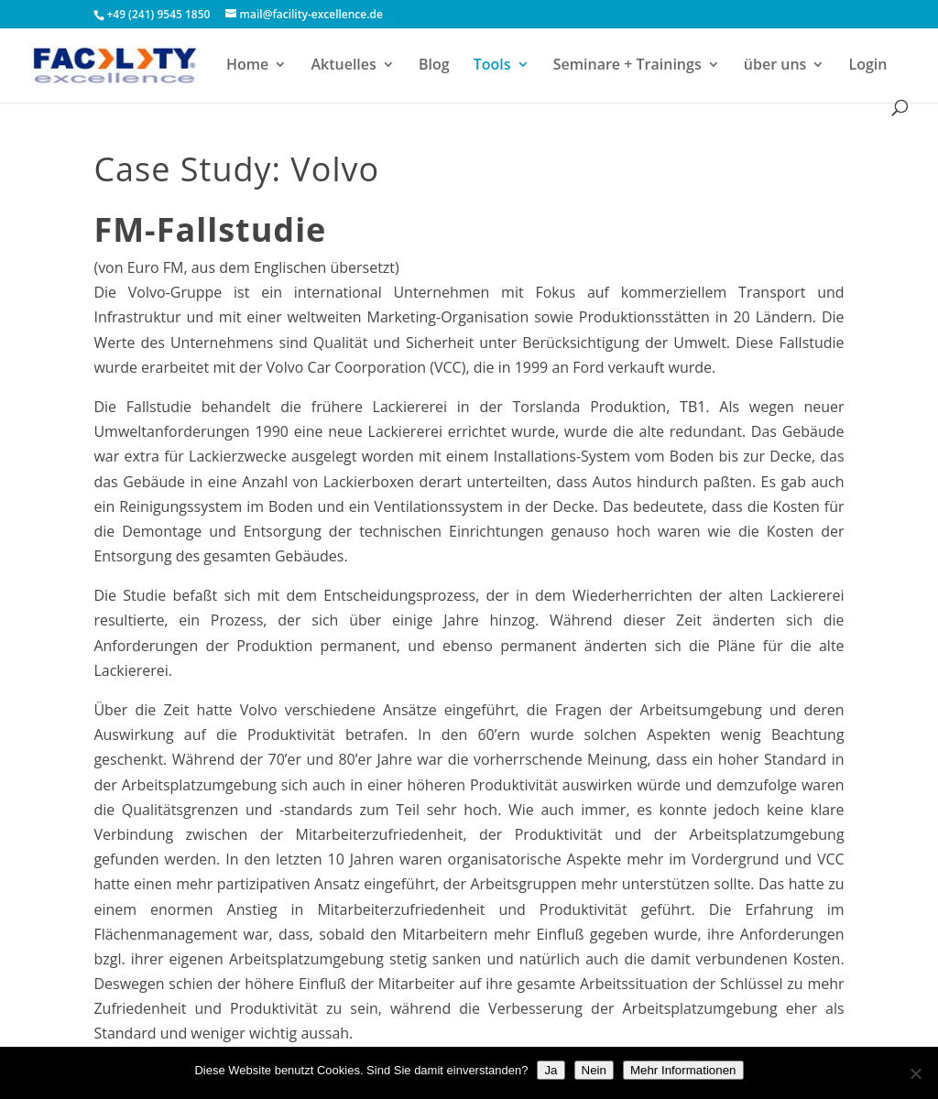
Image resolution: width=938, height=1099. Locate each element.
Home (247, 66)
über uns (775, 66)
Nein (594, 1070)
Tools (492, 66)
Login (868, 66)
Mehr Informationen (683, 1070)
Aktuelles (343, 66)
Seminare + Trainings (627, 66)
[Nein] (915, 1073)
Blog (434, 66)
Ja (550, 1070)
